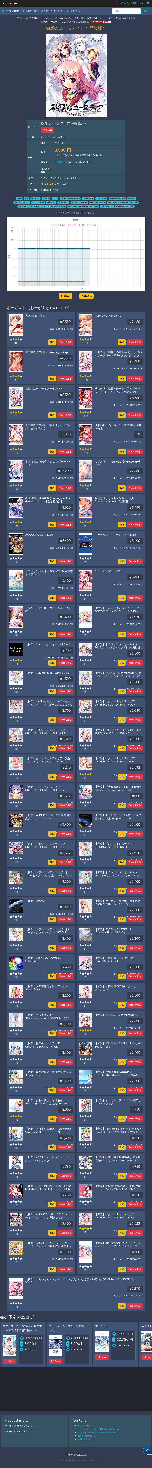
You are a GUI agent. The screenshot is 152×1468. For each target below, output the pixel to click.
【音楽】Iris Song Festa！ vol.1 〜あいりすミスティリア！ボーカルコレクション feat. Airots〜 (48, 705)
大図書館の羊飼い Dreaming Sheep (46, 352)
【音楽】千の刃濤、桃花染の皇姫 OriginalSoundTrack (115, 959)
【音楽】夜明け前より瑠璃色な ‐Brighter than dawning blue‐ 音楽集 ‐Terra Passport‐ (117, 1075)
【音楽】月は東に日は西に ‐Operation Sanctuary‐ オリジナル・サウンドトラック (48, 1132)
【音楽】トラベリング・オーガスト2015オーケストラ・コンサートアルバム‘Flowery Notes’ (118, 876)
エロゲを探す (30, 10)
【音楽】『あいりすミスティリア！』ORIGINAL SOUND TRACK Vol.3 (117, 1216)
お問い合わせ (84, 1439)
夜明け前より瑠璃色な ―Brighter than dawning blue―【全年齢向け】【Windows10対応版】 (48, 501)
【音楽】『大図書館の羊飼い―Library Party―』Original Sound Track (118, 788)
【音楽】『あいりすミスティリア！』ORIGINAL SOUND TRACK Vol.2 (48, 845)
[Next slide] (148, 1344)
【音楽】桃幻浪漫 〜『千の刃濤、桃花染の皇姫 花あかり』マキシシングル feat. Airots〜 (118, 733)
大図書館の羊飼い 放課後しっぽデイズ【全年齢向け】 (48, 426)
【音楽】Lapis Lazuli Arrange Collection (43, 959)
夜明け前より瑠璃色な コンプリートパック (48, 463)
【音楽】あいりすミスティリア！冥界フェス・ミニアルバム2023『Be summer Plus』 (48, 761)
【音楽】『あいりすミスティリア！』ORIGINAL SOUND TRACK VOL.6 (48, 731)
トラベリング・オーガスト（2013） (117, 535)
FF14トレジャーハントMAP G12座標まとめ (98, 1428)
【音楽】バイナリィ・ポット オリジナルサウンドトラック (48, 1159)
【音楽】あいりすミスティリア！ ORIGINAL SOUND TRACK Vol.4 (45, 788)
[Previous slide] (4, 1344)
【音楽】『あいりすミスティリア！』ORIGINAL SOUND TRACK (117, 845)
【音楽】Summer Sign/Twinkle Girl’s (47, 673)
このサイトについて (51, 10)
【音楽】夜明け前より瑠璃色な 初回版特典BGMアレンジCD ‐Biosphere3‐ (118, 1159)
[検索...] (126, 11)
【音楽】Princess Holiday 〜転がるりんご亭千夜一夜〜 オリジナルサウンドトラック (118, 1132)
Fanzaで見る (65, 342)
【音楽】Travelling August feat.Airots (48, 644)
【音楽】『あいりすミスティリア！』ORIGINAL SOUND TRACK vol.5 (117, 760)
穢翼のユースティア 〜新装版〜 (44, 389)
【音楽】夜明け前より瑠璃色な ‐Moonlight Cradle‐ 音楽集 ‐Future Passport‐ (46, 1103)
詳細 (52, 342)
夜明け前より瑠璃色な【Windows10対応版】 (118, 463)
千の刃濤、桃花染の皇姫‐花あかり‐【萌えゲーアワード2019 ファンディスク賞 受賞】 (118, 355)
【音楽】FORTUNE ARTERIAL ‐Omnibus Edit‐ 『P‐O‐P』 (113, 931)
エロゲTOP (10, 11)
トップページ (84, 1425)
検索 (146, 10)
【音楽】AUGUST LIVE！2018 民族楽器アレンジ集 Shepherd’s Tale (118, 817)
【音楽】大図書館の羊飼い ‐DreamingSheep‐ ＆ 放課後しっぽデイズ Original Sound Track (48, 1018)
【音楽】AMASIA (35, 901)
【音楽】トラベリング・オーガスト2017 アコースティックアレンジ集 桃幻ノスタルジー (117, 648)
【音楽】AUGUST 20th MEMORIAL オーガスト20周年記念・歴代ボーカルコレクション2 (118, 676)
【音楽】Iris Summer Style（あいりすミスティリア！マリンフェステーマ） (118, 1244)
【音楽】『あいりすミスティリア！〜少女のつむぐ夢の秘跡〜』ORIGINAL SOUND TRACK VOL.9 (80, 1281)
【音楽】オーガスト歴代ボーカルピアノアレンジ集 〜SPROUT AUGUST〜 (117, 902)
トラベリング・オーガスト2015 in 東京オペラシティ (49, 573)
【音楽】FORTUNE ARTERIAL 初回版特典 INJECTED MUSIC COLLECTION (48, 1187)
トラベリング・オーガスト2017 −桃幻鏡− (48, 609)
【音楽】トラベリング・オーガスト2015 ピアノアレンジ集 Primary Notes (48, 874)
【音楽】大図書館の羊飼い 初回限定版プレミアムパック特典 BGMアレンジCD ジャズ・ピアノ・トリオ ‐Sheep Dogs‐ (118, 1190)
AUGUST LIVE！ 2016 (108, 571)
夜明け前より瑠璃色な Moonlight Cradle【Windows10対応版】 (114, 499)
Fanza (47, 129)
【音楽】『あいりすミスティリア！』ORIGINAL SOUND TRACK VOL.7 (117, 703)
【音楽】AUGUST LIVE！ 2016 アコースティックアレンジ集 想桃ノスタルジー (48, 1246)
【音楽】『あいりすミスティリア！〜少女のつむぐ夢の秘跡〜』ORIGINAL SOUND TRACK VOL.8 (117, 611)
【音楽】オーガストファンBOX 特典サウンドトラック (118, 1102)
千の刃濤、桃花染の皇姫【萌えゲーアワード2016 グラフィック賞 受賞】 (117, 390)
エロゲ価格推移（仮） (88, 1435)
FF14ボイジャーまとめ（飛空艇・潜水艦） (98, 1432)
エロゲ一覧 (74, 10)
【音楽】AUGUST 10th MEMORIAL (116, 1015)
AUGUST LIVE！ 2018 (39, 535)
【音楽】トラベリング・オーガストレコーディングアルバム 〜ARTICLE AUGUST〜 (48, 933)
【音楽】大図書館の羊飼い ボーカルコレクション (118, 988)
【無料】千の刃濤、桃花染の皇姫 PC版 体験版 (118, 426)
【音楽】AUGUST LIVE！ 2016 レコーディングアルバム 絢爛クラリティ (48, 1216)
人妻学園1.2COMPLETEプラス (21, 1326)
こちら (83, 1454)
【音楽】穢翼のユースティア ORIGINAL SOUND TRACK (42, 1045)
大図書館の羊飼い (36, 316)
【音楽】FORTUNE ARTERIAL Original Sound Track (118, 1045)
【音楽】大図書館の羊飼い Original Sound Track (46, 988)
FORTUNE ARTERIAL (108, 316)
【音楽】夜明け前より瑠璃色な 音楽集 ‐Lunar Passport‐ (48, 1073)
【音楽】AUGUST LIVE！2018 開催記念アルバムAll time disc (48, 817)
